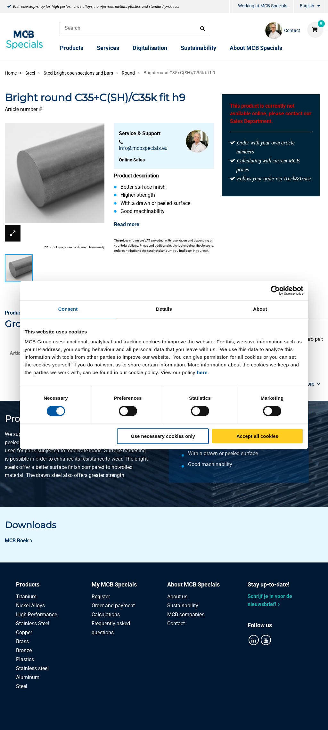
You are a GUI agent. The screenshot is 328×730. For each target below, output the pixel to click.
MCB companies (185, 614)
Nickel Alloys (30, 606)
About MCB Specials (256, 48)
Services (108, 48)
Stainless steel (32, 668)
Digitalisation (150, 48)
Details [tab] (164, 309)
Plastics (25, 659)
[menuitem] (230, 6)
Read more (126, 224)
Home (11, 73)
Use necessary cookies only (163, 436)
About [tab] (260, 309)
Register (101, 597)
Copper (24, 632)
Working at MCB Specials (262, 5)
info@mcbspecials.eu (143, 148)
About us (177, 597)
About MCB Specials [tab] (193, 584)
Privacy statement (99, 718)
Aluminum (27, 677)
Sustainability (198, 48)
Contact (176, 623)
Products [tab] (27, 584)
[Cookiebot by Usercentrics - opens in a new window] (275, 290)
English (307, 5)
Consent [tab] (68, 309)
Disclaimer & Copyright (249, 718)
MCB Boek (17, 540)
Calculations (106, 614)
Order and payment (113, 606)
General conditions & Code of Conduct (172, 718)
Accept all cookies (257, 436)
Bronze (24, 650)
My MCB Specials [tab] (114, 584)
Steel (21, 686)
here (202, 372)
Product (14, 313)
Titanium (26, 597)
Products (71, 48)
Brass (22, 641)
